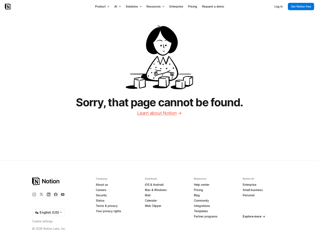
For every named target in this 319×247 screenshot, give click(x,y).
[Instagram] (34, 194)
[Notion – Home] (8, 6)
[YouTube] (62, 194)
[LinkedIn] (48, 194)
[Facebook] (55, 194)
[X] (41, 194)
